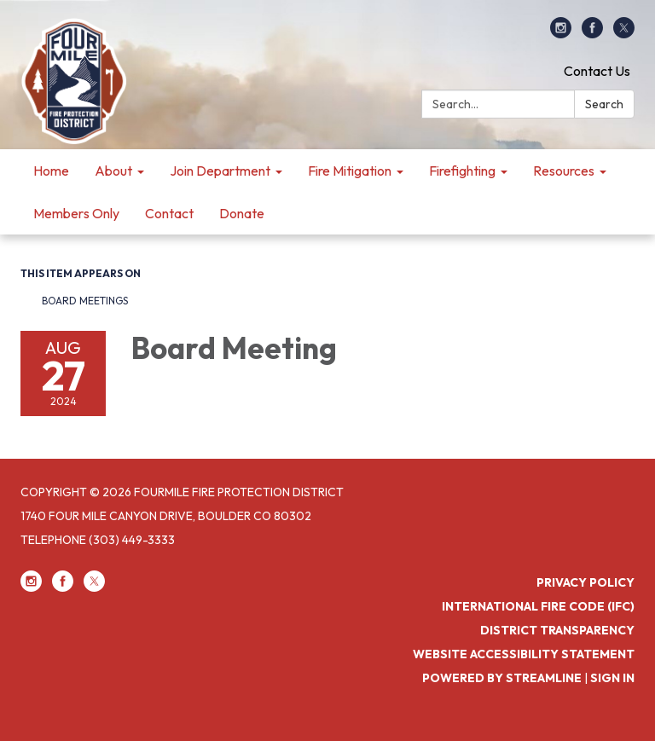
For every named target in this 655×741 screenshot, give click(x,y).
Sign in (612, 678)
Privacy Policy (585, 582)
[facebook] (592, 33)
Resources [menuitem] (563, 170)
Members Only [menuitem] (76, 213)
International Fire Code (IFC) (538, 606)
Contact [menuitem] (169, 213)
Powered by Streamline (502, 678)
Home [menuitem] (51, 170)
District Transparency (557, 630)
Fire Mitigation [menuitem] (349, 170)
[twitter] (624, 33)
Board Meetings (85, 300)
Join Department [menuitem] (220, 170)
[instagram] (560, 33)
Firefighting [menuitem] (462, 170)
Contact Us (597, 70)
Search (604, 104)
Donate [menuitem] (241, 213)
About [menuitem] (113, 170)
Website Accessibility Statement (524, 654)
